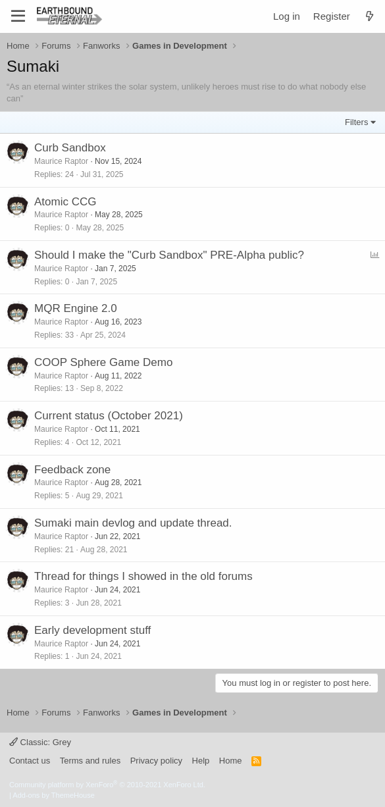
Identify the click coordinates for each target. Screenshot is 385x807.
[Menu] (18, 16)
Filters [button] (356, 122)
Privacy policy (156, 761)
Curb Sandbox (70, 148)
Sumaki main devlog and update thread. (133, 523)
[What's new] (369, 16)
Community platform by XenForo (107, 785)
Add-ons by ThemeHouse (54, 795)
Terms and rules (90, 761)
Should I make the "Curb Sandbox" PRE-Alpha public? (169, 255)
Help (201, 761)
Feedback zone (72, 469)
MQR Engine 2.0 (75, 308)
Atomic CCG (65, 201)
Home (230, 761)
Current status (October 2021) (108, 415)
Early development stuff (92, 630)
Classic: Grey (40, 742)
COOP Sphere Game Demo (103, 362)
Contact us (29, 761)
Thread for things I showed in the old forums (143, 576)
